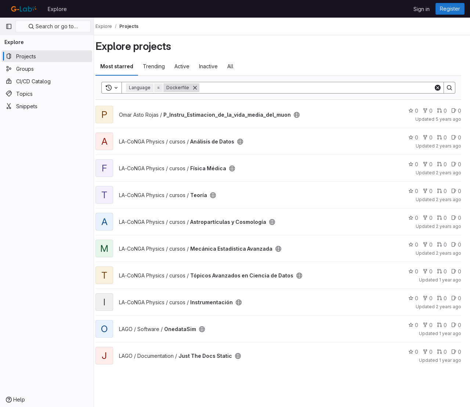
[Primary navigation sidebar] (9, 26)
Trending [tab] (161, 66)
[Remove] (202, 87)
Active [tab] (189, 66)
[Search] (320, 87)
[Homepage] (23, 9)
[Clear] (437, 87)
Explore (57, 9)
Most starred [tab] (124, 66)
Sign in (421, 9)
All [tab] (238, 66)
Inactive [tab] (215, 66)
